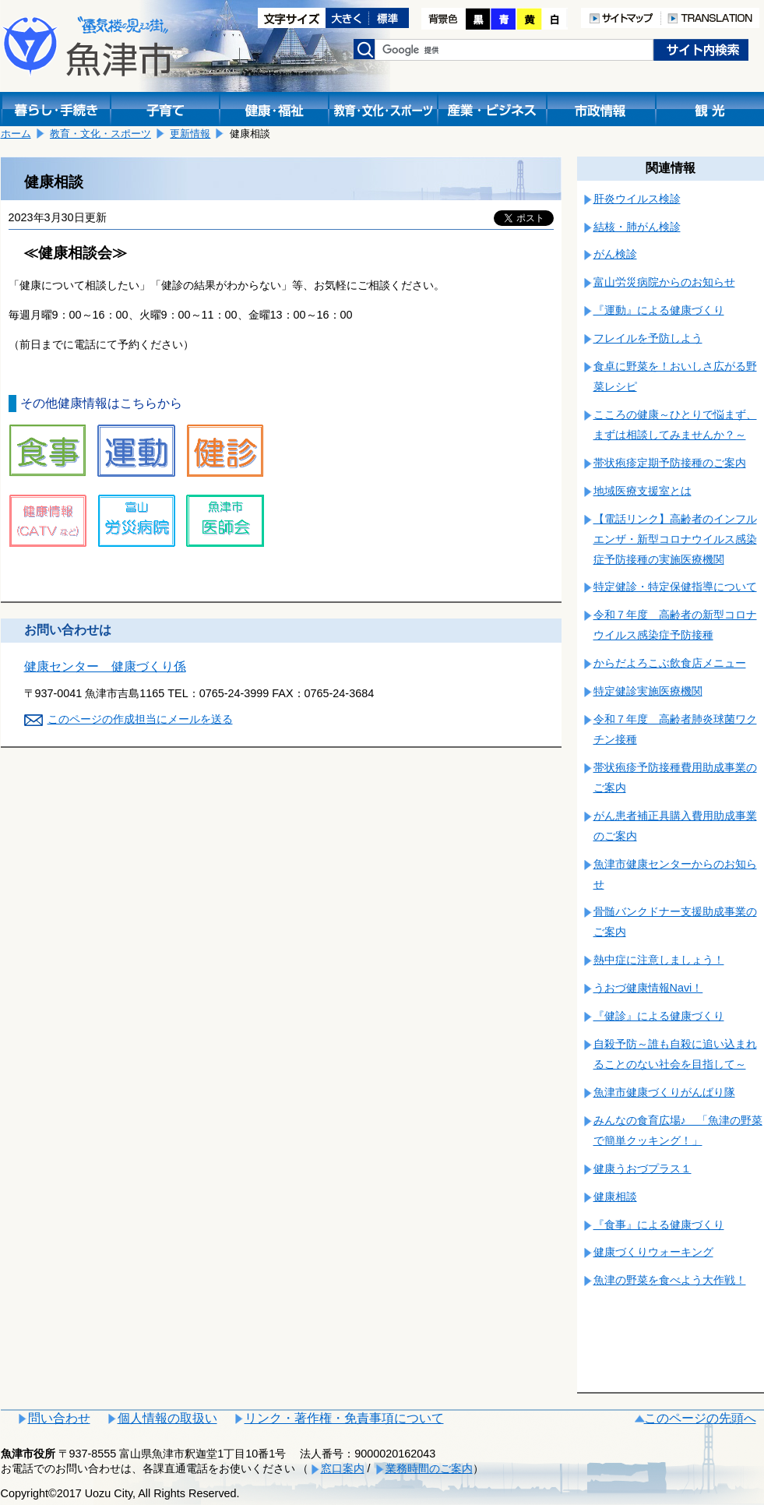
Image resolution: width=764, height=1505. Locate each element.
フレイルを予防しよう (647, 338)
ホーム (16, 133)
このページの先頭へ (700, 1418)
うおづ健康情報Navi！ (648, 988)
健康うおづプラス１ (642, 1168)
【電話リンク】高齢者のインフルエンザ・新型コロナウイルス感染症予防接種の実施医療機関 (675, 539)
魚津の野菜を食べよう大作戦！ (669, 1280)
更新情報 (190, 133)
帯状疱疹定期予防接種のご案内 (669, 462)
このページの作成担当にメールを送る (140, 719)
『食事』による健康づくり (658, 1224)
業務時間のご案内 (429, 1468)
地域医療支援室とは (642, 491)
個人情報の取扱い (167, 1418)
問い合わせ (59, 1418)
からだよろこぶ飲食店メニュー (669, 663)
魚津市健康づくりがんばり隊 (664, 1092)
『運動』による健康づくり (658, 310)
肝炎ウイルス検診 (637, 198)
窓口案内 (342, 1468)
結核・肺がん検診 (637, 226)
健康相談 (615, 1196)
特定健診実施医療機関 (647, 691)
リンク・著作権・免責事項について (344, 1418)
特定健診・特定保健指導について (675, 586)
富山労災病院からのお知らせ (664, 282)
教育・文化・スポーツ (100, 133)
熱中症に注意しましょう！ (658, 959)
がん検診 (615, 254)
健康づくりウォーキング (653, 1252)
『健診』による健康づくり (658, 1016)
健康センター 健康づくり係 (105, 666)
